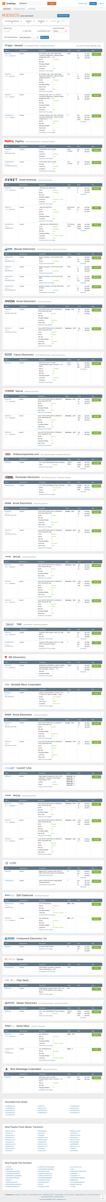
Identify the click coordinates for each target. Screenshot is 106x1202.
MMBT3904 (9, 1169)
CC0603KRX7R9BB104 (78, 1178)
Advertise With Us (59, 1196)
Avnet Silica (25, 1026)
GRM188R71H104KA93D (78, 1171)
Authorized (30, 21)
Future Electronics (35, 354)
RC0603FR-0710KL (44, 1180)
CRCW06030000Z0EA (13, 1178)
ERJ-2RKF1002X (43, 1182)
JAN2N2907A (42, 1142)
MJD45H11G (10, 1137)
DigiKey (30, 141)
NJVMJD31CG (9, 115)
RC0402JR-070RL (43, 1171)
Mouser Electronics (36, 249)
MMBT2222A (75, 1180)
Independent (43, 21)
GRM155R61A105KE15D (13, 1184)
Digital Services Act (80, 1194)
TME (26, 624)
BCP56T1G (74, 1133)
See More (83, 121)
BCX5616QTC (75, 1144)
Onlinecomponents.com (37, 454)
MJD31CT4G (9, 257)
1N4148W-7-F (75, 1173)
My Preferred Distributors (13, 21)
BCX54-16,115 (75, 1140)
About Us (25, 1194)
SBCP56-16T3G (75, 1131)
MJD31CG (8, 74)
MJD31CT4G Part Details (46, 263)
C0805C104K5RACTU (45, 1173)
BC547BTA (9, 1150)
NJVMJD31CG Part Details (47, 132)
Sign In (102, 3)
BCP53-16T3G (10, 1148)
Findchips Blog (82, 3)
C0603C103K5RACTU (13, 1186)
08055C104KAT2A (11, 1182)
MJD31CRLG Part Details (46, 283)
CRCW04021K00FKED (13, 1173)
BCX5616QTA (42, 1131)
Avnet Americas (28, 179)
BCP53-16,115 (42, 1144)
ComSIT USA (19, 768)
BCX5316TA (10, 1142)
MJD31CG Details (63, 15)
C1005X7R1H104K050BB (46, 1167)
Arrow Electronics (28, 301)
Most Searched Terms (35, 1194)
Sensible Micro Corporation (24, 684)
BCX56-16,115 (10, 1140)
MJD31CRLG (9, 276)
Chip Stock (18, 980)
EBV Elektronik (27, 895)
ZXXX (72, 1169)
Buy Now (96, 54)
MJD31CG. (8, 53)
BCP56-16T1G (10, 1135)
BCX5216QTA (75, 1142)
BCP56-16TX (10, 1146)
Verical (22, 391)
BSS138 (8, 1180)
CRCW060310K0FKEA (13, 1171)
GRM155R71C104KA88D (14, 1175)
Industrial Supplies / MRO (59, 21)
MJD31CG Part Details (46, 91)
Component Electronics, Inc (27, 938)
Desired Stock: (10, 30)
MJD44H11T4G (10, 1144)
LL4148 (73, 1186)
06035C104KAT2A (76, 1184)
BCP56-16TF (42, 1150)
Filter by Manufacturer (10, 37)
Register (93, 3)
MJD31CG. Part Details (46, 71)
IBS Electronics (16, 657)
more (53, 57)
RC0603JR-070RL (43, 1186)
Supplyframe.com (61, 1199)
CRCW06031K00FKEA (78, 1182)
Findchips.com (9, 3)
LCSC (11, 863)
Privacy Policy (59, 1194)
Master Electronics (36, 1003)
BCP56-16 (9, 1133)
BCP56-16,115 (42, 1146)
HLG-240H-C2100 (76, 1167)
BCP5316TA (74, 1150)
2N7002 (40, 1184)
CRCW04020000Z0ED (45, 1178)
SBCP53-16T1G (43, 1137)
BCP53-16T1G (10, 1131)
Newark (29, 45)
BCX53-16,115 (75, 1146)
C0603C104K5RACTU (45, 1175)
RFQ (96, 208)
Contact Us (18, 1194)
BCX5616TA (74, 1137)
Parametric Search (48, 1194)
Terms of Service (69, 1194)
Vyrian (15, 959)
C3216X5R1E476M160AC (46, 1169)
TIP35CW (41, 1135)
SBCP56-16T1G (75, 1135)
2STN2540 (41, 1148)
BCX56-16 (41, 1133)
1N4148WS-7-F (75, 1175)
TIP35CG (73, 1148)
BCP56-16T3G (42, 1140)
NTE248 (8, 1167)
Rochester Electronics (38, 477)
